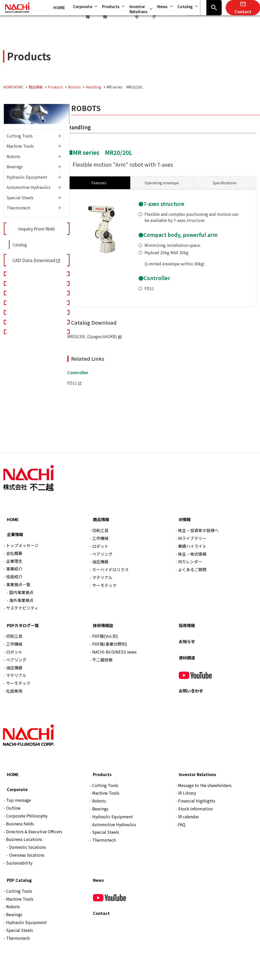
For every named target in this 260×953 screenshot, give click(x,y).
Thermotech (18, 208)
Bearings (15, 166)
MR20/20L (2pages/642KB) (92, 336)
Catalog (19, 244)
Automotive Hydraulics (29, 187)
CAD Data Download (33, 260)
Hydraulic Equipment (27, 177)
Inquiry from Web (36, 228)
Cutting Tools (20, 136)
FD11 (149, 288)
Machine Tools (20, 146)
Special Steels (20, 197)
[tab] (161, 182)
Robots (13, 156)
